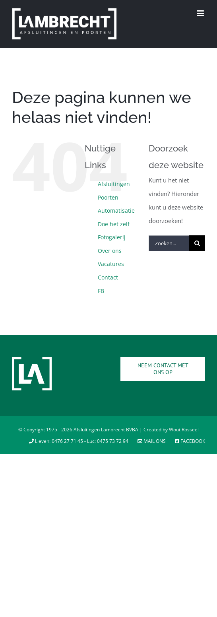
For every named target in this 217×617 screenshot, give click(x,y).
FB (101, 291)
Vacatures (111, 264)
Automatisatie (116, 210)
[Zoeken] (197, 243)
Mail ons (152, 441)
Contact (108, 277)
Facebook (190, 441)
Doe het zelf (114, 224)
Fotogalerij (112, 237)
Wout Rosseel (184, 429)
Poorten (108, 197)
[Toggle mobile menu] (201, 13)
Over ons (110, 250)
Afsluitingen (114, 184)
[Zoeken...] (169, 243)
